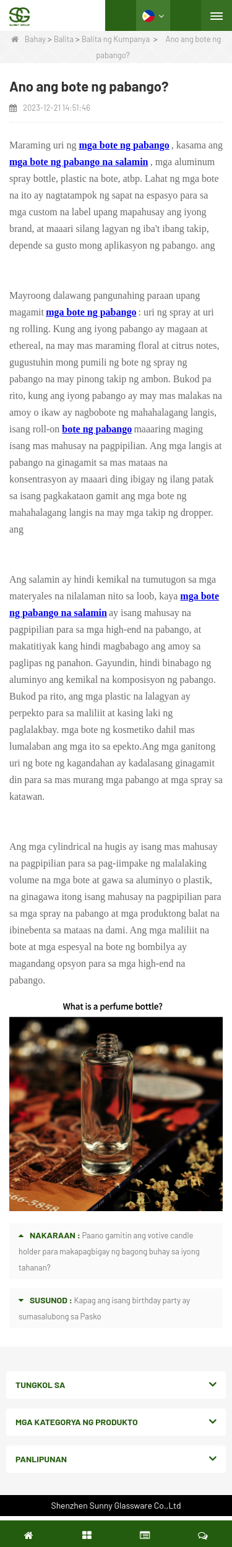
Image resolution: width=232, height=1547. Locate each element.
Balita (64, 39)
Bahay (28, 39)
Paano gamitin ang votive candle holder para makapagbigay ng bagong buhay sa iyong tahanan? (109, 1251)
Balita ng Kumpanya (116, 39)
